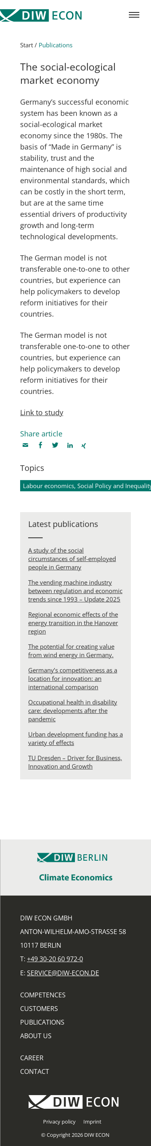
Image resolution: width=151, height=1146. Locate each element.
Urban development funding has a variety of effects (75, 741)
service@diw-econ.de (63, 972)
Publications (55, 48)
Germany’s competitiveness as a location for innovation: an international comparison (72, 681)
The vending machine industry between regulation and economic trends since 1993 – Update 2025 (75, 593)
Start (26, 48)
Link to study (41, 415)
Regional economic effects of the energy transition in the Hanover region (73, 625)
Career (31, 1057)
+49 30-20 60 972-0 (55, 958)
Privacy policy (59, 1121)
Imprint (92, 1121)
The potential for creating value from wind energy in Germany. (71, 654)
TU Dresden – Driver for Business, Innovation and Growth (75, 765)
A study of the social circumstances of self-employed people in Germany (72, 561)
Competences (43, 995)
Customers (39, 1008)
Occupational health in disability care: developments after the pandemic (72, 713)
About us (36, 1035)
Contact (34, 1071)
